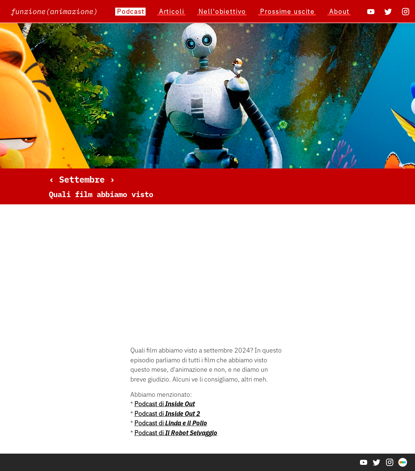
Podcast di (164, 404)
